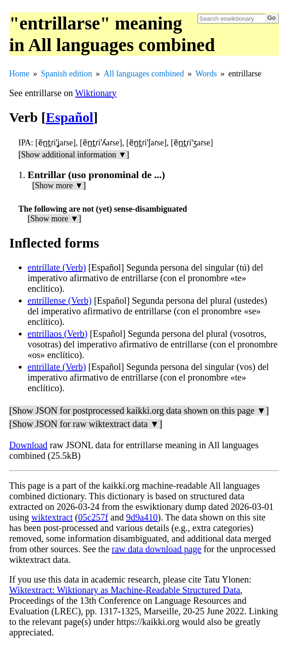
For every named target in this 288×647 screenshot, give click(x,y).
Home (19, 73)
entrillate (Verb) (57, 367)
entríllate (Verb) (57, 267)
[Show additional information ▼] (73, 154)
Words (206, 73)
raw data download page (156, 549)
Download (28, 445)
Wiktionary (95, 93)
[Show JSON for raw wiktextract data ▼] (85, 424)
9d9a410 (142, 517)
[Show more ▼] (59, 185)
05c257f (93, 517)
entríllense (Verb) (59, 300)
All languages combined (144, 73)
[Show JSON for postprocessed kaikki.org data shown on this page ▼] (139, 410)
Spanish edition (66, 73)
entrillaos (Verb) (58, 334)
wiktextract (52, 517)
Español (69, 117)
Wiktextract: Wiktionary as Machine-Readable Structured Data (124, 590)
